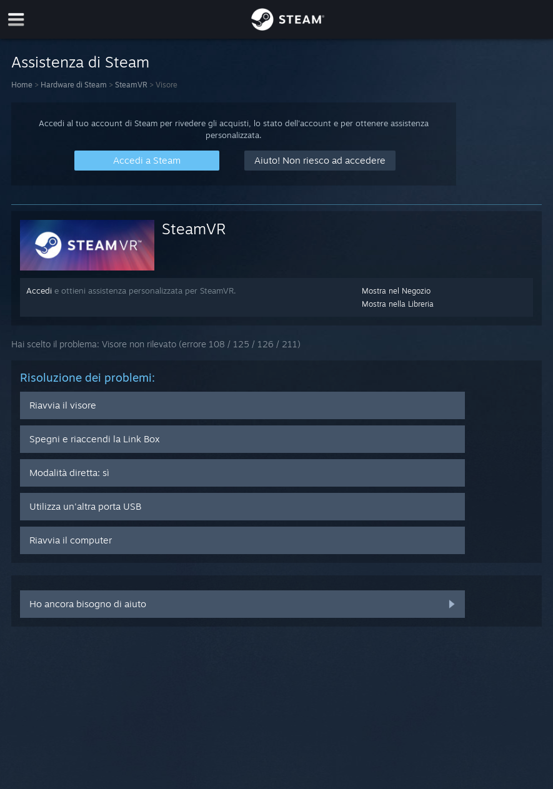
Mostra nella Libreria (398, 304)
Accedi (39, 290)
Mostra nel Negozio (396, 290)
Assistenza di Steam (80, 61)
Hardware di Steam (74, 84)
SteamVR (131, 84)
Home (21, 84)
